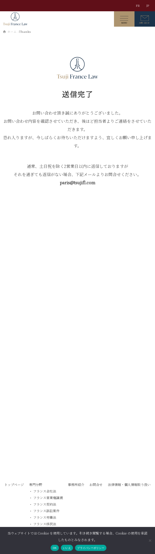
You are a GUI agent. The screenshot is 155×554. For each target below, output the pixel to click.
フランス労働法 (44, 517)
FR (137, 5)
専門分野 (35, 484)
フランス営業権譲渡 (48, 497)
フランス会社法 (44, 491)
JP (147, 5)
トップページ (14, 484)
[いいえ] (150, 540)
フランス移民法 (44, 524)
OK (55, 547)
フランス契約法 (44, 504)
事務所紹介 (76, 484)
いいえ (67, 547)
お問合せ (96, 484)
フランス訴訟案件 (46, 510)
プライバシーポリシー (90, 547)
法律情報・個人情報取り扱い (129, 484)
